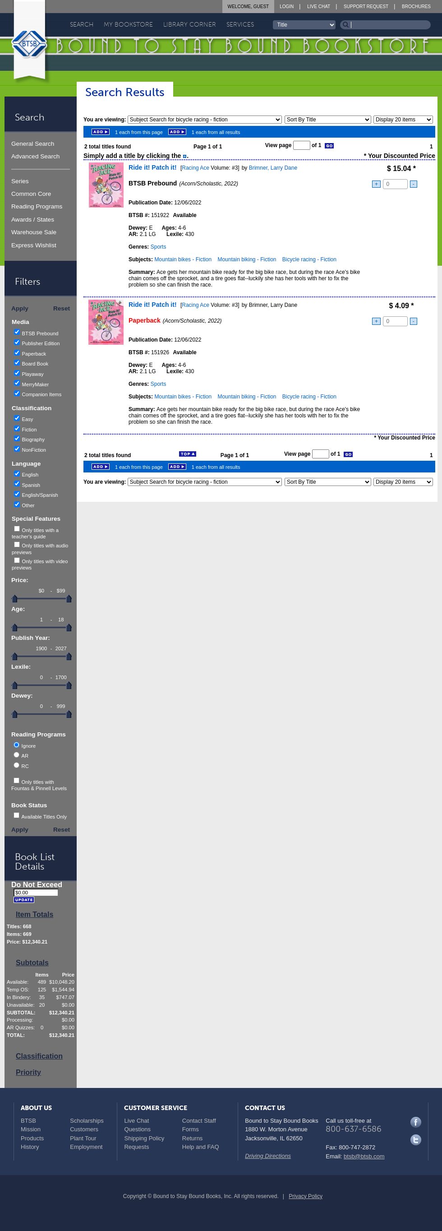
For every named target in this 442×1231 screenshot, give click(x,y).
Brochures (416, 6)
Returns (192, 1138)
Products (32, 1138)
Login (287, 6)
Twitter (415, 1139)
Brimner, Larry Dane (273, 168)
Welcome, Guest (248, 6)
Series (20, 181)
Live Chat (318, 6)
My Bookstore (128, 24)
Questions (137, 1129)
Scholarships (86, 1120)
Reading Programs (36, 206)
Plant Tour (83, 1138)
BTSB (28, 1120)
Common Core (31, 193)
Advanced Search (35, 156)
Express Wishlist (33, 245)
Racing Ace (195, 168)
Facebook (415, 1122)
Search (81, 24)
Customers (84, 1129)
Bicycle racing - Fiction (309, 259)
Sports (158, 247)
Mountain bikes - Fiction (183, 259)
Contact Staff (199, 1120)
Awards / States (32, 219)
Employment (86, 1146)
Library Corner (189, 24)
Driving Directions (268, 1155)
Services (240, 24)
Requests (136, 1146)
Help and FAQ (200, 1146)
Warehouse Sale (33, 232)
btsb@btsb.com (364, 1156)
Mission (31, 1129)
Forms (190, 1129)
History (30, 1146)
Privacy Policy (305, 1196)
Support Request (366, 6)
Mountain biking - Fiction (246, 259)
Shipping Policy (144, 1138)
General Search (32, 143)
